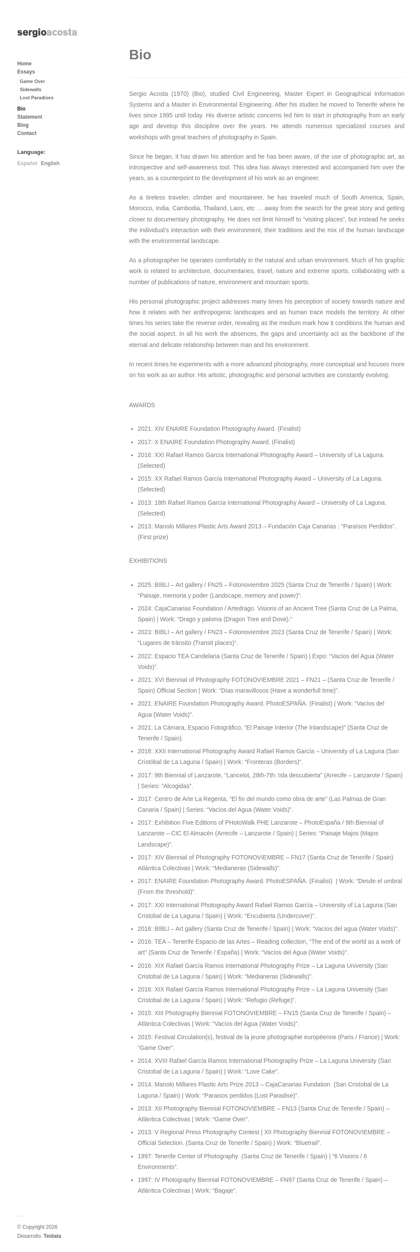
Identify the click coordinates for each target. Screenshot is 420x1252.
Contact (27, 133)
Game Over (32, 81)
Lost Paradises (36, 97)
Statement (29, 117)
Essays (26, 72)
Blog (23, 125)
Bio (21, 109)
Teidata (52, 1236)
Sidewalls (30, 89)
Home (24, 64)
